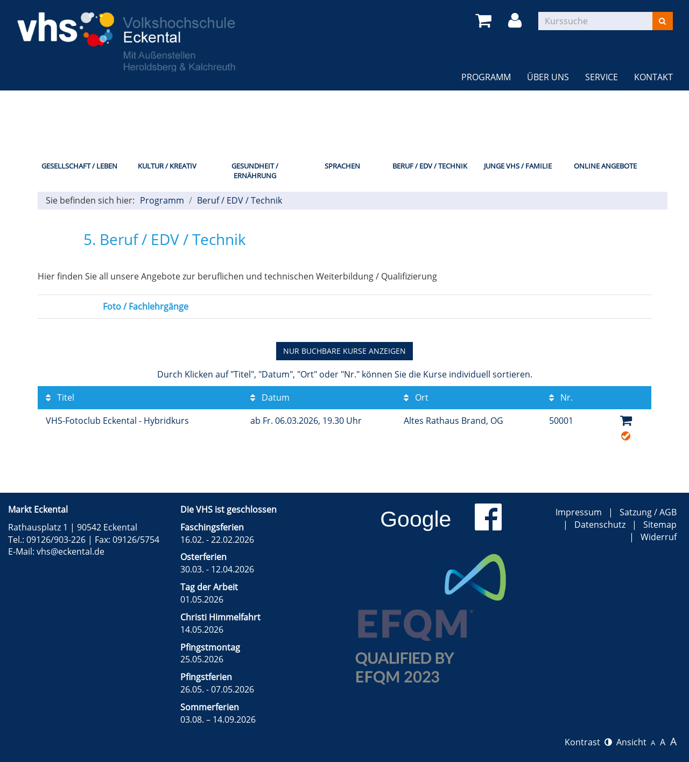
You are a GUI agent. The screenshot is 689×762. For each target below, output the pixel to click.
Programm (486, 77)
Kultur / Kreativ (167, 166)
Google (415, 519)
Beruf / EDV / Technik (429, 166)
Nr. (561, 397)
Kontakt (653, 77)
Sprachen (342, 166)
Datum (270, 397)
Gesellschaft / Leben (79, 166)
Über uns (548, 77)
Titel (60, 397)
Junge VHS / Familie (518, 166)
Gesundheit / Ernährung (254, 171)
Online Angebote (605, 166)
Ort (416, 397)
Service (601, 77)
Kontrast (588, 742)
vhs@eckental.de (70, 551)
